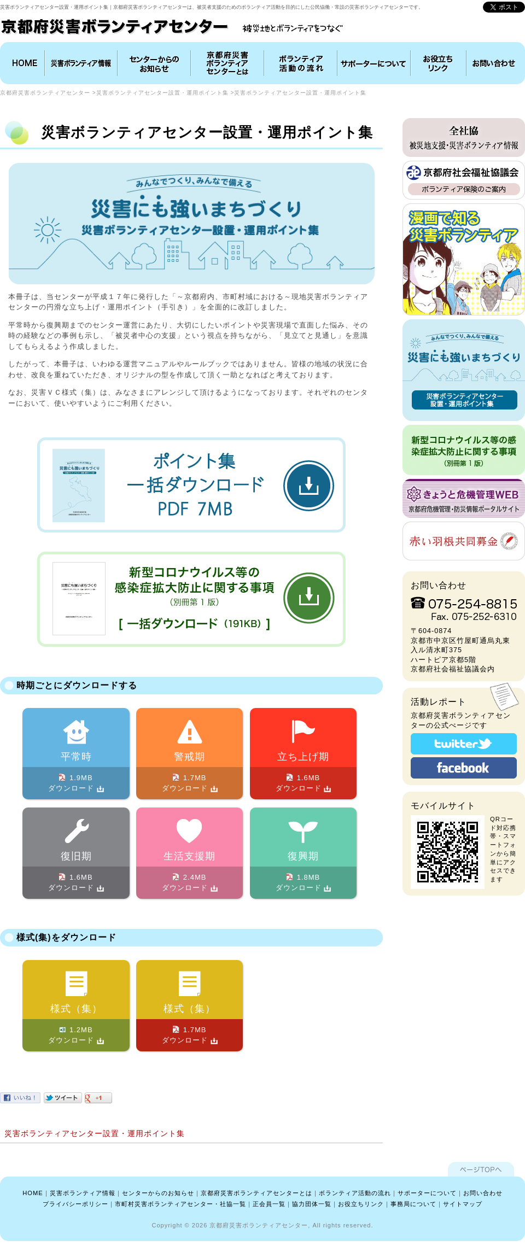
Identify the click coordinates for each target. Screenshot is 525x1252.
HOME (23, 63)
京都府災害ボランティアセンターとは (227, 63)
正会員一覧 (269, 1204)
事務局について (413, 1204)
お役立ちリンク (438, 63)
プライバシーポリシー (75, 1204)
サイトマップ (462, 1204)
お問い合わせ (494, 63)
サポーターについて (427, 1193)
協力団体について (374, 63)
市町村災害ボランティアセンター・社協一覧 (180, 1204)
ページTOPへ (481, 1169)
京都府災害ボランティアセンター (45, 93)
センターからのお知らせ (158, 1193)
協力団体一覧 (311, 1204)
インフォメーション (154, 63)
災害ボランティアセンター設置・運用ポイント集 (162, 93)
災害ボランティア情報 (81, 63)
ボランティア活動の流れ (301, 63)
